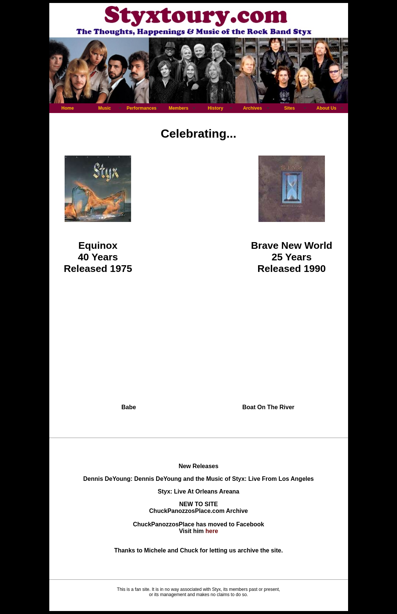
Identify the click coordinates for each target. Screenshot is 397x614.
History (215, 108)
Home (67, 108)
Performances (141, 108)
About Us (326, 108)
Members (179, 108)
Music (104, 108)
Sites (289, 108)
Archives (252, 108)
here (211, 531)
